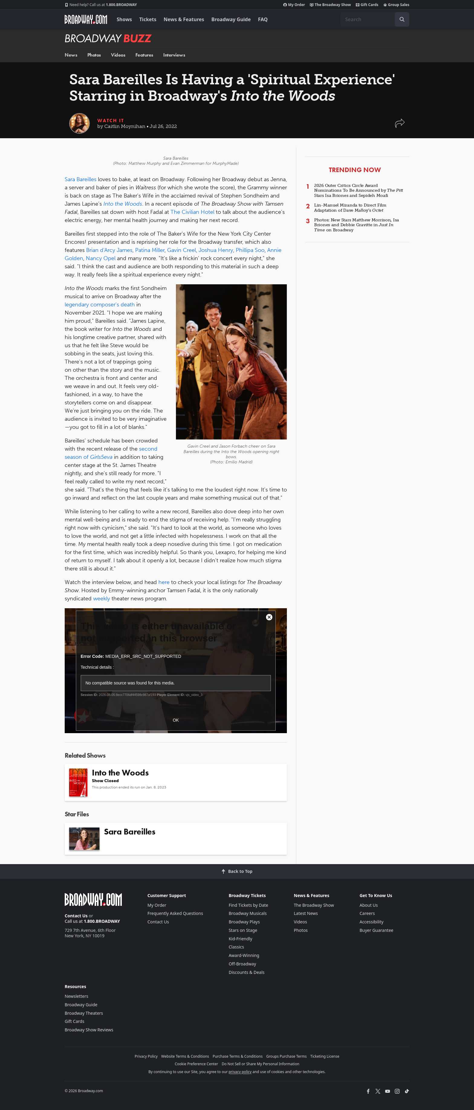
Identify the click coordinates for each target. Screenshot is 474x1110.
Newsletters (76, 996)
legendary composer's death (100, 304)
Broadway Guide (231, 19)
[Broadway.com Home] (86, 19)
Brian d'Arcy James (109, 250)
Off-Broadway (242, 964)
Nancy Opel (100, 258)
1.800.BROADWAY (101, 4)
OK (176, 720)
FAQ (263, 19)
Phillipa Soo (250, 250)
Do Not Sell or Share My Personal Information (260, 1063)
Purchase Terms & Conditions (238, 1056)
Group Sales (396, 4)
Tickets (148, 19)
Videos (118, 55)
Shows (124, 19)
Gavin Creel (181, 250)
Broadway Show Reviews (89, 1030)
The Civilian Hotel (192, 212)
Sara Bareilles (80, 179)
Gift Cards (367, 4)
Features (144, 55)
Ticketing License (324, 1056)
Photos (94, 55)
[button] (400, 126)
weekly (101, 598)
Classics (236, 947)
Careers (367, 913)
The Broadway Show (330, 4)
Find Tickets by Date (248, 905)
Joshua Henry (216, 250)
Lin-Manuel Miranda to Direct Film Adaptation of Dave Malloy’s (350, 208)
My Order (294, 4)
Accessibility (371, 922)
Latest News (306, 913)
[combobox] (374, 19)
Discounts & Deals (247, 972)
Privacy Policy (146, 1056)
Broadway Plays (244, 922)
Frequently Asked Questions (175, 913)
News (71, 55)
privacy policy (240, 1071)
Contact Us (76, 916)
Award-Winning (244, 955)
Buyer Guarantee (376, 930)
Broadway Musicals (248, 913)
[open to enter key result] (402, 19)
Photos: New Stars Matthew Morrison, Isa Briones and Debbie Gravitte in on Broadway (356, 225)
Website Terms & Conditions (185, 1056)
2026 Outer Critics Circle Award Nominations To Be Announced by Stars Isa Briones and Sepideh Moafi (358, 190)
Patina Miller (149, 250)
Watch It (110, 120)
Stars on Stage (243, 930)
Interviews (174, 55)
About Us (368, 905)
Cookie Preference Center (196, 1063)
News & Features (184, 19)
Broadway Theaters (84, 1013)
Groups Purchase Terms (286, 1056)
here (164, 582)
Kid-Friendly (240, 939)
